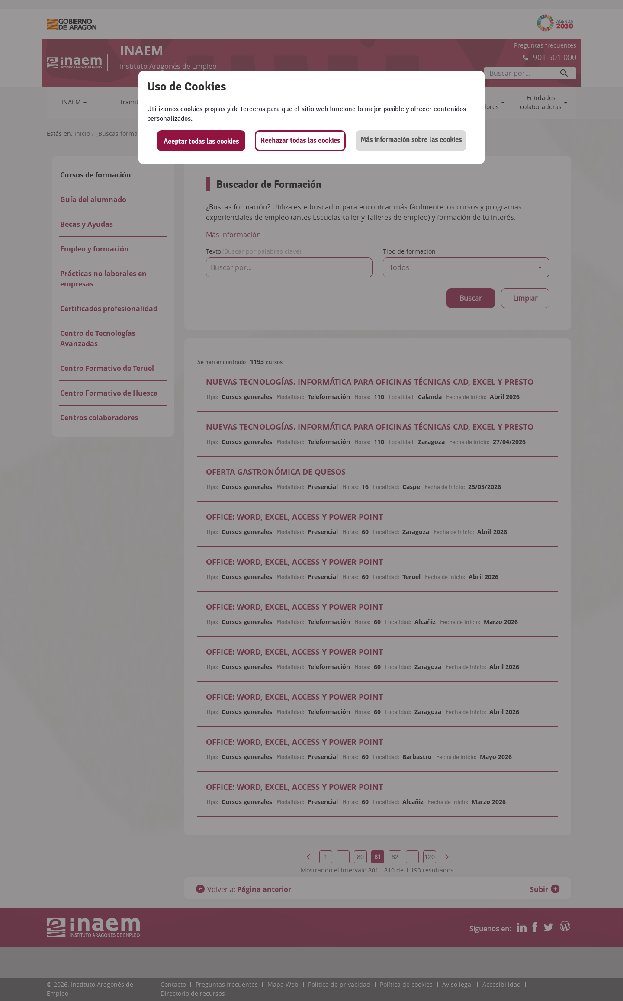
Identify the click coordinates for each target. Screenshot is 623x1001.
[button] (411, 140)
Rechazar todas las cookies (300, 140)
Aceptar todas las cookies (201, 141)
